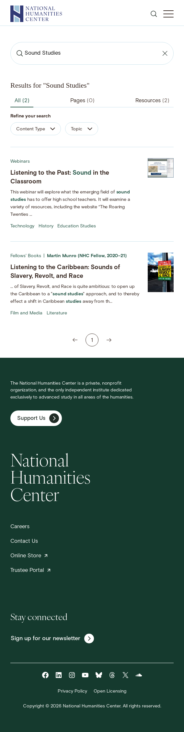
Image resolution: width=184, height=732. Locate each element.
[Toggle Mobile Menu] (168, 14)
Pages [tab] (82, 101)
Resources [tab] (152, 101)
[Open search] (154, 14)
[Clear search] (165, 53)
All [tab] (22, 101)
